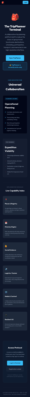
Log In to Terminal (15, 363)
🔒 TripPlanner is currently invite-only (15, 66)
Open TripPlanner (15, 58)
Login (25, 2)
